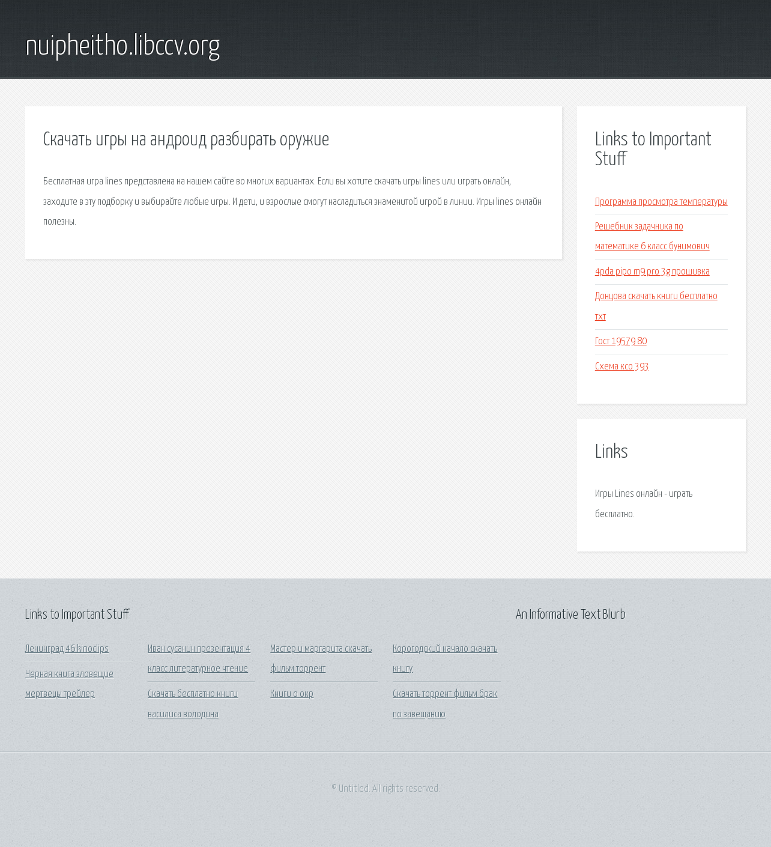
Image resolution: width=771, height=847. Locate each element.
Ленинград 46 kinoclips (67, 649)
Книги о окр (291, 694)
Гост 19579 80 (621, 341)
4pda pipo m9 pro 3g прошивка (652, 272)
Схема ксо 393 (622, 367)
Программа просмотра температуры (661, 202)
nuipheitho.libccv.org (122, 47)
